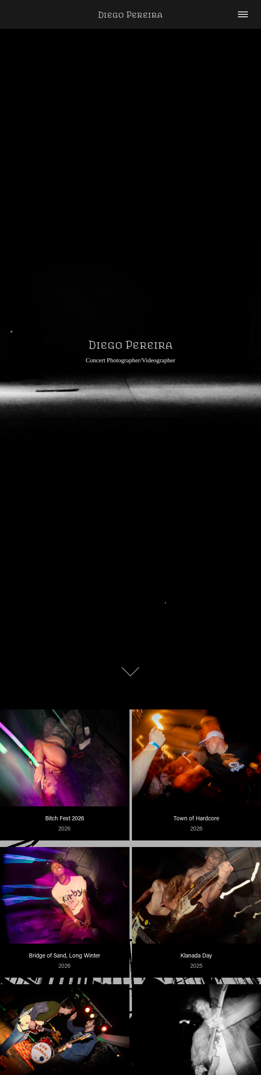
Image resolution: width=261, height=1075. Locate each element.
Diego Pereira (130, 14)
